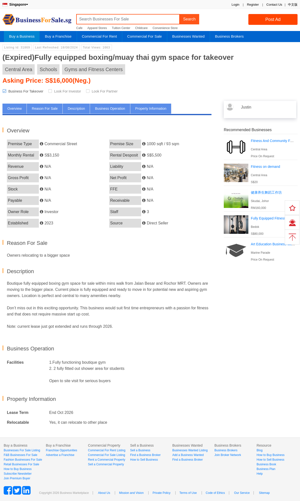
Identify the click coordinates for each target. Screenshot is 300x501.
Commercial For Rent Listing (106, 450)
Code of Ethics (215, 493)
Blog (260, 450)
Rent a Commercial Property (106, 459)
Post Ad (273, 19)
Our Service (242, 493)
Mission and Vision (131, 493)
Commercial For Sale (144, 36)
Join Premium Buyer (17, 478)
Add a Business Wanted (188, 455)
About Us (104, 493)
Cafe (79, 28)
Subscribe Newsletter (17, 473)
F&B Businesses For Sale (20, 455)
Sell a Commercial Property (106, 464)
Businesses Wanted (188, 36)
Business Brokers (229, 36)
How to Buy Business (17, 469)
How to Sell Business (144, 459)
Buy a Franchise (58, 36)
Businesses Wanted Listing (190, 450)
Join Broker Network (227, 455)
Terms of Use (188, 493)
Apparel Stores (97, 28)
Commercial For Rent (99, 36)
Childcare (141, 28)
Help (260, 473)
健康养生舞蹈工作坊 (266, 192)
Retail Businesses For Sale (21, 464)
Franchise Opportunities (61, 450)
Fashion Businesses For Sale (23, 459)
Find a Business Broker (145, 455)
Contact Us (274, 4)
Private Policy (161, 493)
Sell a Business (140, 450)
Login (236, 4)
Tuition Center (121, 28)
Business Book (266, 464)
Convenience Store (165, 28)
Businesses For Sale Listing (22, 450)
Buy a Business (21, 36)
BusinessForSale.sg (36, 21)
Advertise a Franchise (60, 455)
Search (189, 19)
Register (253, 4)
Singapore (15, 4)
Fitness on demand (265, 167)
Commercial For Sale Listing (106, 455)
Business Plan (266, 469)
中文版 (293, 4)
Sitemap (264, 493)
